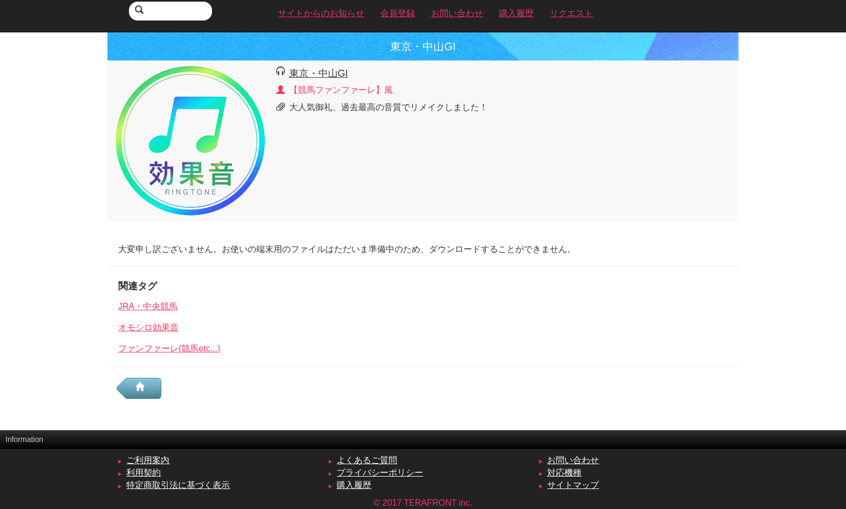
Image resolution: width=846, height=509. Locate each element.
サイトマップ (573, 485)
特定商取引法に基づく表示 (178, 485)
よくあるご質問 (367, 460)
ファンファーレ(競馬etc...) (169, 348)
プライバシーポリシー (380, 472)
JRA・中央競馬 (148, 306)
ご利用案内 (147, 460)
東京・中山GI (319, 73)
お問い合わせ (573, 460)
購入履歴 (354, 485)
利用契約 (143, 472)
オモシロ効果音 (148, 327)
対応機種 (564, 472)
